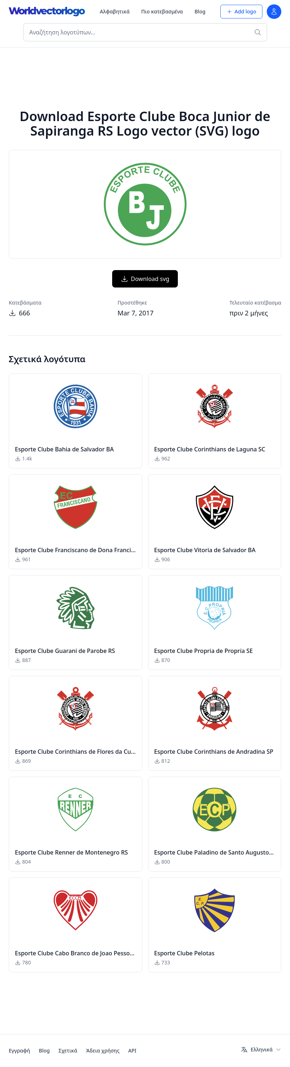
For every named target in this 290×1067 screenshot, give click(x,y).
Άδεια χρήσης (102, 1050)
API (132, 1050)
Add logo (241, 11)
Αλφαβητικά (115, 11)
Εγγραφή (19, 1050)
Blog (200, 11)
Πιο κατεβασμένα (162, 11)
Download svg (145, 279)
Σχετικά (67, 1050)
